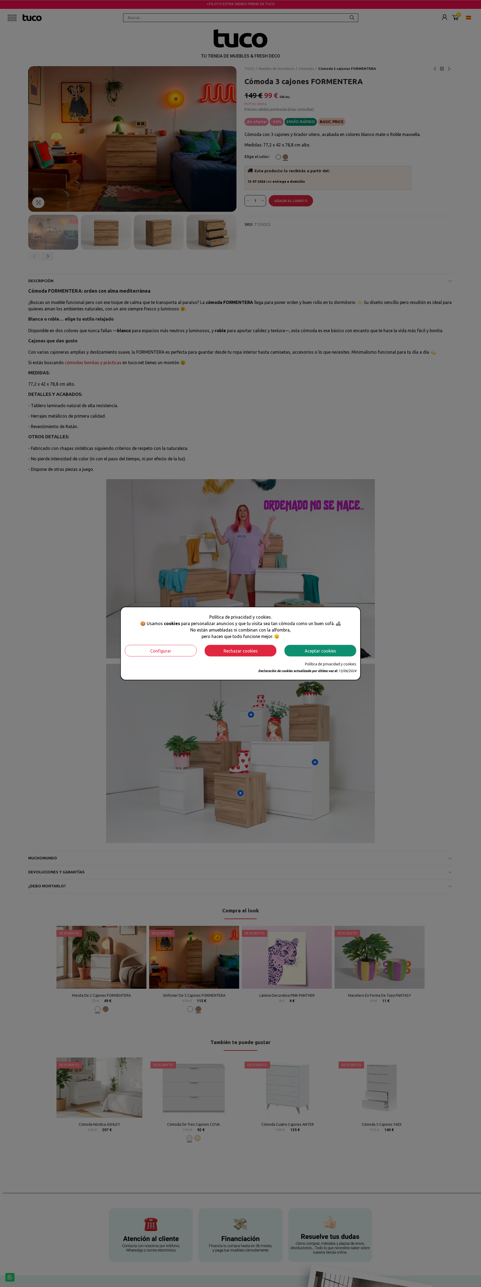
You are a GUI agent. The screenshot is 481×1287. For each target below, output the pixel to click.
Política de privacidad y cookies (330, 664)
